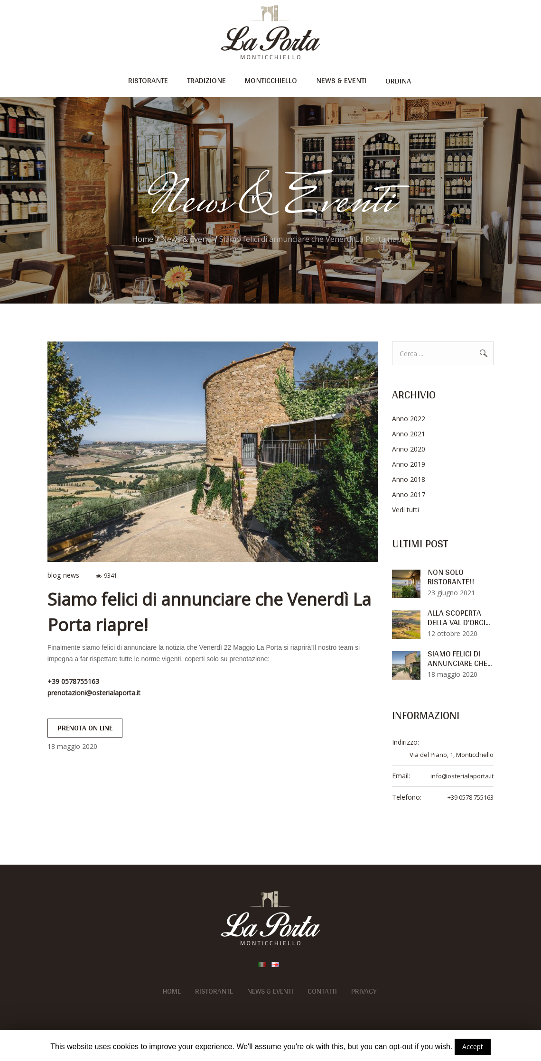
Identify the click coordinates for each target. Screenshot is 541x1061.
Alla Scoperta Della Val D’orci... (459, 617)
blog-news (63, 575)
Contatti (322, 991)
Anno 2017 (408, 494)
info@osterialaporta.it (462, 776)
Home (142, 239)
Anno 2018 (408, 479)
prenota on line (84, 728)
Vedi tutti (405, 509)
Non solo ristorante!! (451, 576)
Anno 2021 (408, 433)
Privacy (364, 991)
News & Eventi (186, 239)
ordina (398, 80)
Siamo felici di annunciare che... (460, 658)
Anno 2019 (408, 464)
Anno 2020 (408, 448)
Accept (472, 1046)
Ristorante (214, 991)
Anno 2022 (408, 418)
